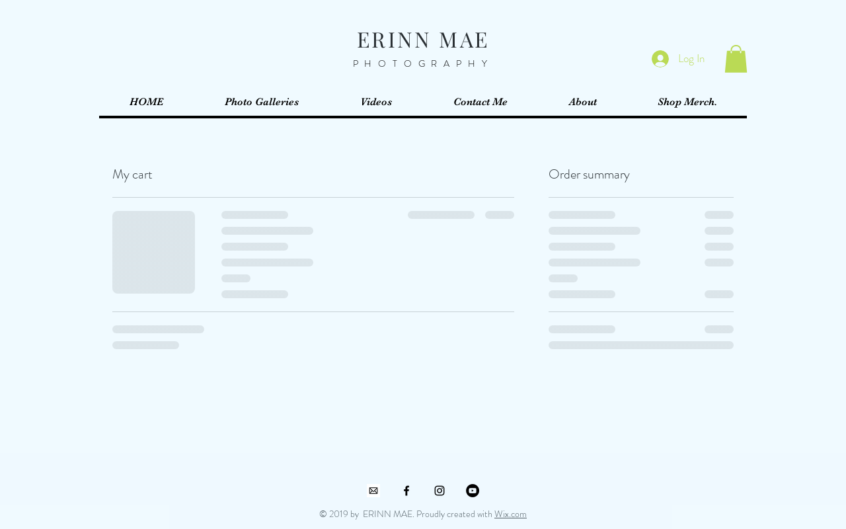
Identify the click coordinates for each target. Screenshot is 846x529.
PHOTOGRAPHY (423, 63)
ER (372, 38)
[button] (736, 59)
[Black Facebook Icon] (406, 490)
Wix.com (510, 513)
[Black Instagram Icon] (439, 490)
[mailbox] (373, 490)
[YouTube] (472, 490)
